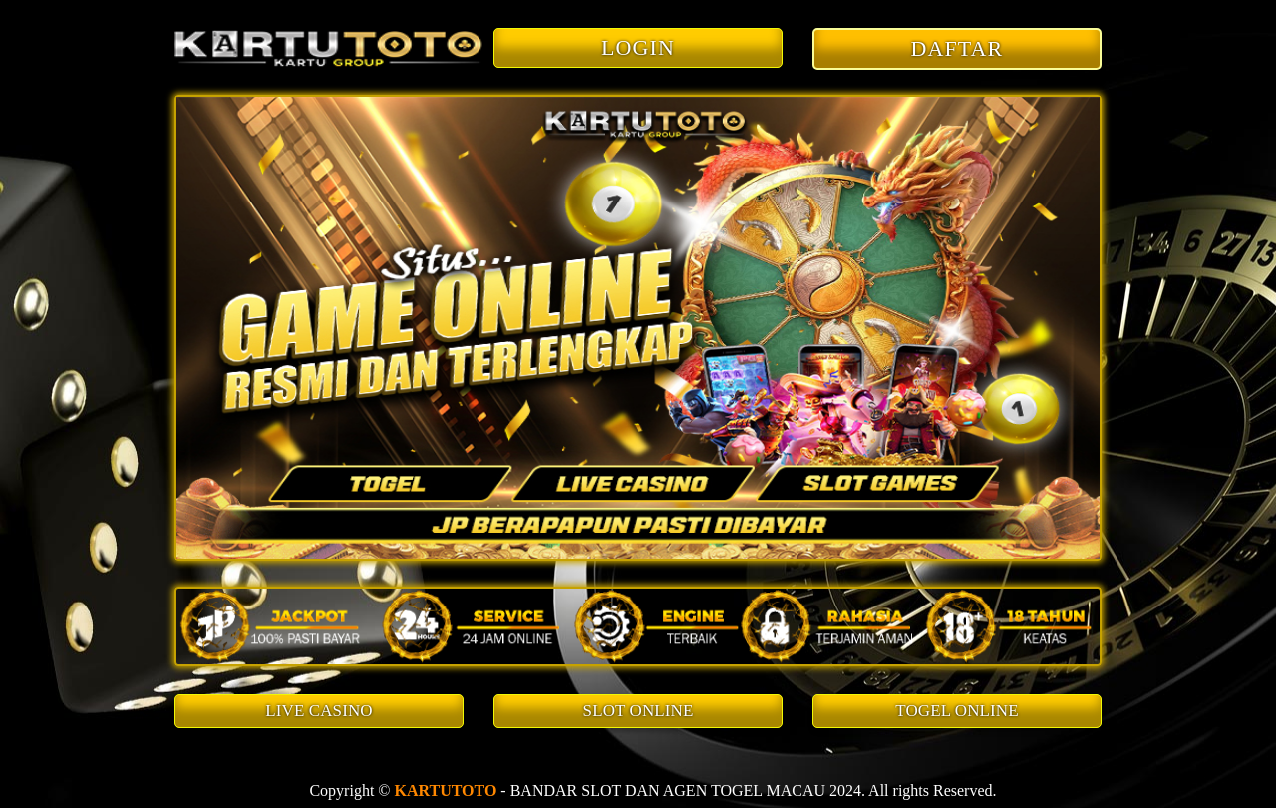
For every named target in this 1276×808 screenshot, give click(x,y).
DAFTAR (957, 48)
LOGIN (638, 47)
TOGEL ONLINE (956, 710)
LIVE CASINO (318, 710)
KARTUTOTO (445, 790)
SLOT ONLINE (638, 710)
